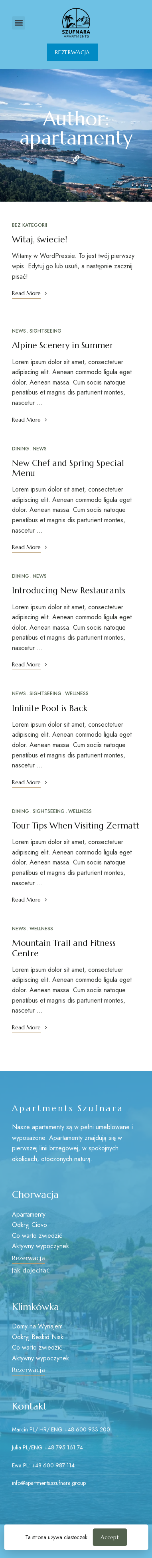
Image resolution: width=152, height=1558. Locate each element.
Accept (110, 1537)
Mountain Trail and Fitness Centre (64, 948)
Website (76, 158)
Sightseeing (45, 331)
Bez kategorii (29, 225)
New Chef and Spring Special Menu (68, 468)
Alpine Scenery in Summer (62, 345)
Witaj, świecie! (39, 239)
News (19, 331)
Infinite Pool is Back (49, 708)
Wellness (77, 693)
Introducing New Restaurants (68, 590)
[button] (18, 23)
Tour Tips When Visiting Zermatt (75, 826)
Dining (20, 448)
